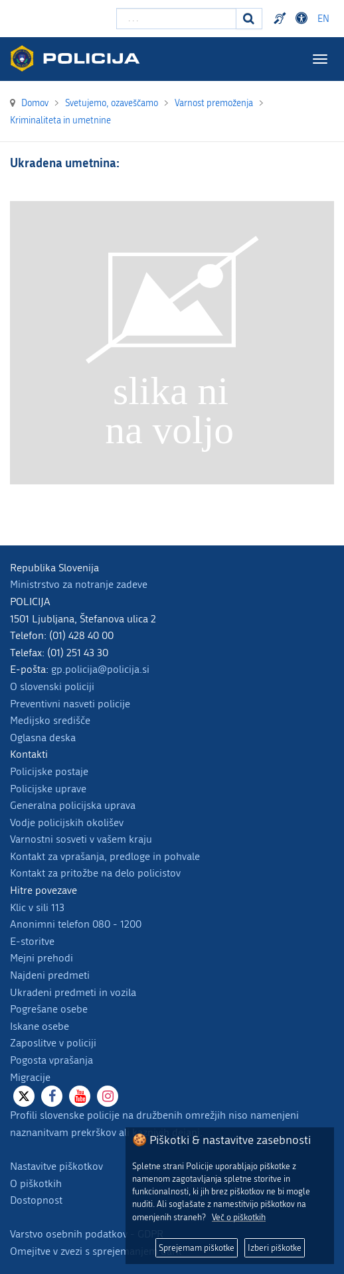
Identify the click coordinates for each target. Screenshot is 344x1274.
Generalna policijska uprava (72, 805)
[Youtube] (79, 1096)
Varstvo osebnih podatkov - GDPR (86, 1234)
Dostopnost (36, 1200)
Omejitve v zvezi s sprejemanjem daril (95, 1251)
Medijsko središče (50, 720)
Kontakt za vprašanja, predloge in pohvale (105, 856)
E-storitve (32, 941)
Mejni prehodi (41, 958)
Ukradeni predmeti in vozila (73, 992)
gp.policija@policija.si (100, 669)
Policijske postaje (49, 771)
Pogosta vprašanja (51, 1060)
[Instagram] (107, 1096)
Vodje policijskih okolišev (67, 822)
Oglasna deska (43, 737)
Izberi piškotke (274, 1248)
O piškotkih (36, 1183)
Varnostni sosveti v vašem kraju (81, 839)
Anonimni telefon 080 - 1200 (75, 924)
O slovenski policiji (52, 686)
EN (323, 19)
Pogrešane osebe (49, 1009)
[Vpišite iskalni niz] (176, 18)
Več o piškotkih (239, 1217)
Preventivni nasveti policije (70, 703)
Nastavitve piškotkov (56, 1166)
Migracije (30, 1077)
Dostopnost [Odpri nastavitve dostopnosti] (303, 19)
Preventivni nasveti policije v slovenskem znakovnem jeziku (282, 19)
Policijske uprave (48, 788)
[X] (24, 1096)
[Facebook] (51, 1096)
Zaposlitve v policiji (53, 1042)
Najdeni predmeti (50, 975)
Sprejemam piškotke (196, 1248)
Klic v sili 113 (37, 907)
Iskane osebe (39, 1026)
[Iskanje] (249, 18)
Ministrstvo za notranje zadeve (78, 584)
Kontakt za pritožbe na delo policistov (95, 873)
